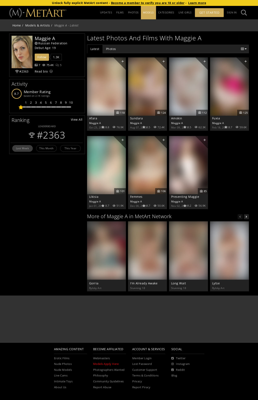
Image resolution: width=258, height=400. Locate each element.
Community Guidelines (108, 381)
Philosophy (100, 375)
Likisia (94, 197)
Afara (93, 118)
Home (16, 25)
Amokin (176, 118)
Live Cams (61, 375)
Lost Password (142, 364)
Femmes (136, 197)
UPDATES (106, 12)
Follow (41, 57)
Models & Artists (37, 25)
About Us (60, 387)
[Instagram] (180, 364)
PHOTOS (133, 12)
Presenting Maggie (185, 197)
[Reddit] (178, 370)
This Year (71, 148)
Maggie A (95, 123)
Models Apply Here (106, 364)
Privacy (137, 381)
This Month (46, 148)
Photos (111, 49)
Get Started (209, 13)
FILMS (120, 12)
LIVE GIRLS (185, 12)
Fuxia (216, 118)
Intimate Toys (63, 381)
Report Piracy (141, 387)
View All (77, 119)
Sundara (136, 118)
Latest (94, 49)
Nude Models (63, 370)
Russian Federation (51, 43)
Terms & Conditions (145, 375)
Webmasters (101, 358)
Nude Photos (63, 364)
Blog (174, 375)
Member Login (142, 358)
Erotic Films (62, 358)
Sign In (232, 12)
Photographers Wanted (109, 370)
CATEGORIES (166, 12)
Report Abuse (102, 387)
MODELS (148, 12)
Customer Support (144, 370)
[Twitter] (178, 358)
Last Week (22, 148)
